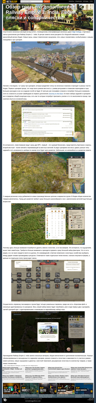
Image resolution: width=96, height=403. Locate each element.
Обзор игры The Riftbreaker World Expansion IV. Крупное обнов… (34, 376)
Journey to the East (56, 94)
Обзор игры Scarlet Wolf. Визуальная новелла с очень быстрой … (81, 368)
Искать (46, 1)
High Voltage (76, 32)
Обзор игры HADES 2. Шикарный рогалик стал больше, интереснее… (12, 376)
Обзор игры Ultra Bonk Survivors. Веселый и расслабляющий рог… (80, 376)
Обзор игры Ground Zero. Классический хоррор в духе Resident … (59, 369)
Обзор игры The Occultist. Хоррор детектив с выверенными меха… (35, 368)
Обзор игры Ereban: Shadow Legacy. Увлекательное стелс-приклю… (58, 376)
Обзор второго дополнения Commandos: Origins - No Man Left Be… (12, 369)
